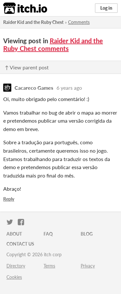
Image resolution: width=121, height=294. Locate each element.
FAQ (48, 234)
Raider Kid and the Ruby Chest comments (53, 44)
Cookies (14, 277)
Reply (8, 199)
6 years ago (69, 88)
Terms (49, 266)
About (14, 234)
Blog (87, 234)
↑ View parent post (27, 67)
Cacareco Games (34, 88)
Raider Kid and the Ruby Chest (33, 22)
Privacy (88, 266)
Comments (79, 22)
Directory (15, 266)
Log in (106, 8)
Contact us (20, 244)
